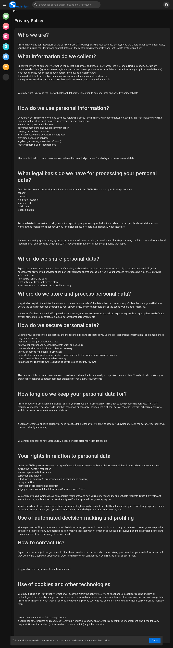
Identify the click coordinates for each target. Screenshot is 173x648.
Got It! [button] (155, 640)
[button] (66, 4)
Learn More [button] (104, 640)
